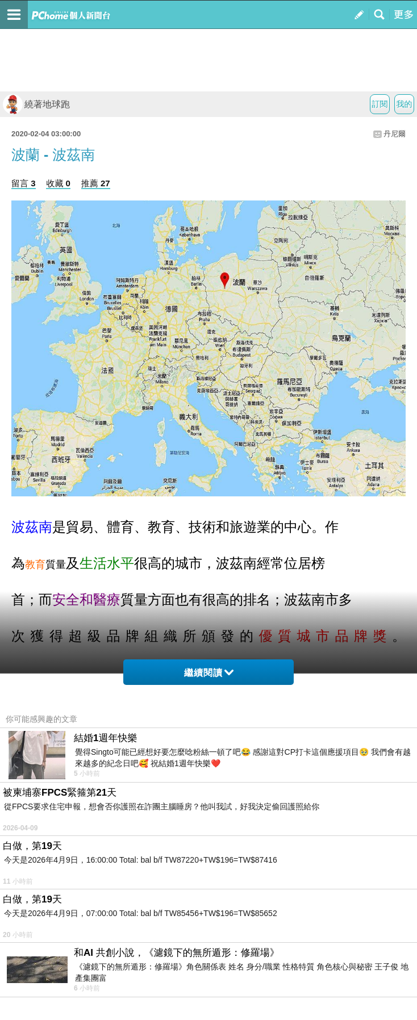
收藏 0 (58, 183)
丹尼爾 (394, 133)
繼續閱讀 (208, 672)
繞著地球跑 (36, 104)
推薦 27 (95, 183)
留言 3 (23, 183)
